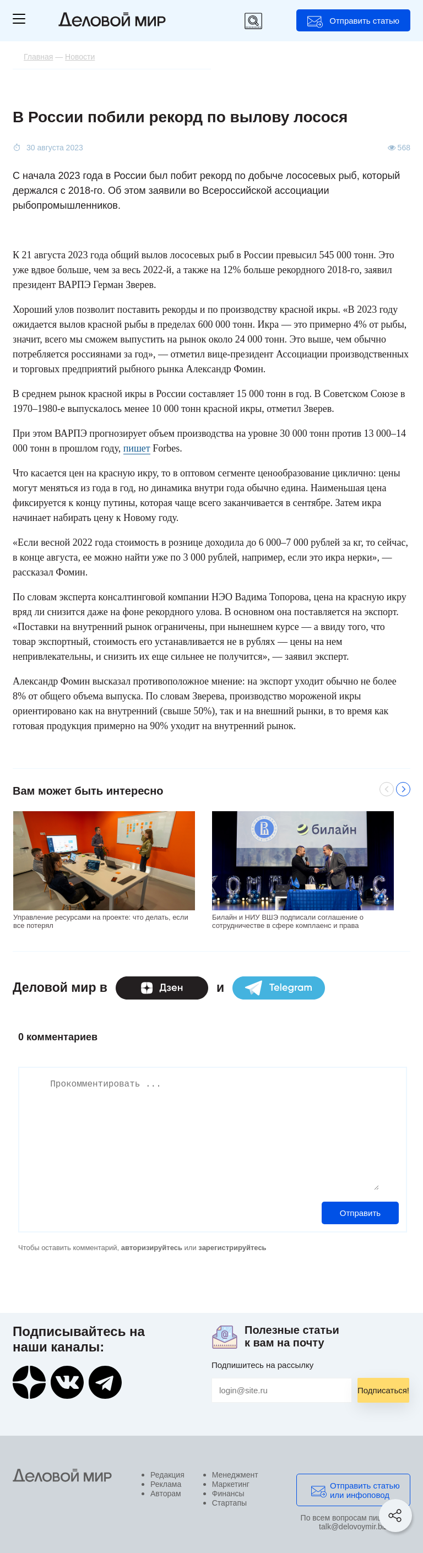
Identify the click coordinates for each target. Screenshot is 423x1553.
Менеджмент (235, 1474)
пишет (136, 448)
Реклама (165, 1484)
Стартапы (229, 1502)
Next (403, 789)
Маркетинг (231, 1484)
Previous (386, 789)
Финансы (228, 1493)
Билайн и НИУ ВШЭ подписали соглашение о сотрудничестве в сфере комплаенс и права (288, 921)
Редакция (167, 1474)
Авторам (165, 1493)
